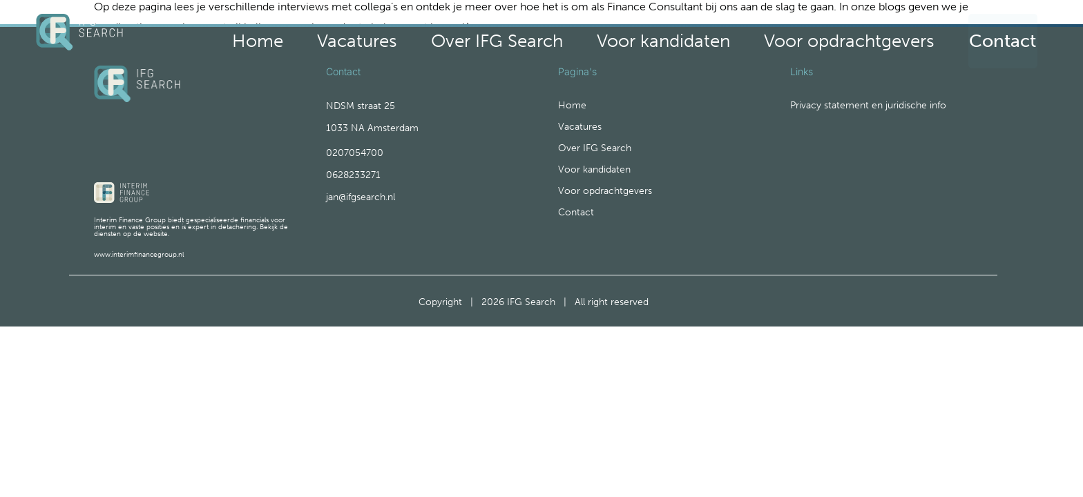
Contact (1003, 35)
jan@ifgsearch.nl (360, 210)
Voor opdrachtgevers (883, 35)
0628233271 (353, 188)
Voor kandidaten (757, 35)
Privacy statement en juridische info (868, 119)
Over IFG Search (643, 35)
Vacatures (549, 35)
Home (483, 35)
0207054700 (354, 166)
